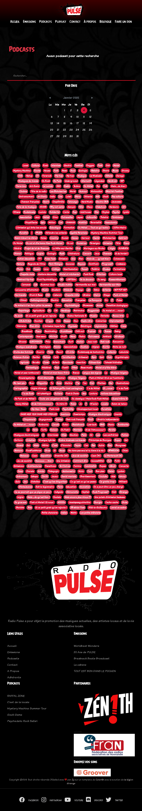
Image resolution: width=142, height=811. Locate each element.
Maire (97, 295)
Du (49, 310)
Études (106, 269)
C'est (54, 445)
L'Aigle (111, 248)
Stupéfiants (31, 222)
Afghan (95, 346)
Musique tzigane (119, 372)
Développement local (87, 409)
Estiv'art (123, 238)
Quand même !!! (119, 398)
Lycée (126, 212)
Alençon (71, 206)
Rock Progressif (100, 492)
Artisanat (83, 357)
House (47, 170)
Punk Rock (88, 274)
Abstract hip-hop (25, 279)
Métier (51, 222)
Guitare (58, 393)
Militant (123, 481)
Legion (40, 253)
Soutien (38, 321)
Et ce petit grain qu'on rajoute (41, 315)
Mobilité (83, 222)
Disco (89, 206)
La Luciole (48, 186)
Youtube (103, 476)
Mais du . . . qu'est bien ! (98, 258)
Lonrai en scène (118, 507)
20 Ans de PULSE (84, 652)
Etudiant (56, 289)
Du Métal (88, 186)
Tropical (91, 331)
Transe (107, 331)
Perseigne (95, 243)
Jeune (55, 476)
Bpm (94, 357)
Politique (29, 253)
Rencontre (118, 341)
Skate (111, 424)
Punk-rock (54, 409)
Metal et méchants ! (70, 274)
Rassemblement (117, 279)
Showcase (88, 305)
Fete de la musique (26, 206)
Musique (81, 175)
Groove (22, 341)
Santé (96, 238)
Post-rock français (75, 419)
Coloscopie (119, 258)
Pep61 (62, 253)
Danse (75, 238)
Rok (92, 383)
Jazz (37, 217)
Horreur (85, 238)
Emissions (19, 466)
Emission (107, 243)
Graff (64, 336)
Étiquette (42, 383)
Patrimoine (79, 310)
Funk (56, 170)
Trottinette (123, 424)
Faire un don (123, 22)
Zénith (45, 476)
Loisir (68, 196)
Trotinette (43, 424)
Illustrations (122, 383)
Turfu (44, 429)
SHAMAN (70, 222)
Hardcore (114, 206)
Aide (113, 476)
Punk (100, 165)
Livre (46, 269)
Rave (126, 243)
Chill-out (79, 331)
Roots (37, 170)
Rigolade (72, 326)
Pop (98, 186)
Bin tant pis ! (19, 383)
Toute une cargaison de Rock (53, 398)
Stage (107, 295)
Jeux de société (80, 455)
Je (80, 403)
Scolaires (81, 243)
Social (65, 238)
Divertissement (87, 476)
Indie (52, 196)
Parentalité (95, 222)
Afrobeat (119, 336)
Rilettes (101, 383)
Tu (52, 383)
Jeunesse (116, 201)
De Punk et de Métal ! (25, 398)
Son (62, 315)
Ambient (107, 336)
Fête (118, 243)
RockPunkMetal (33, 450)
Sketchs (20, 507)
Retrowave (94, 336)
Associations (70, 346)
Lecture (93, 393)
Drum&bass (66, 331)
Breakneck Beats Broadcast (91, 658)
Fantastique (32, 367)
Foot (89, 471)
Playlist (60, 22)
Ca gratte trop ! (107, 481)
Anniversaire (68, 471)
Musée (93, 315)
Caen (34, 455)
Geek (105, 196)
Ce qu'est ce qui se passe (83, 481)
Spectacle (68, 362)
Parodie (36, 362)
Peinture (18, 450)
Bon (110, 445)
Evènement (21, 476)
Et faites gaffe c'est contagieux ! (66, 388)
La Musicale (96, 175)
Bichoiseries (109, 238)
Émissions (29, 22)
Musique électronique (100, 414)
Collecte (111, 352)
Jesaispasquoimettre (79, 502)
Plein (84, 435)
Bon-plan (100, 471)
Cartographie (20, 388)
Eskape (34, 476)
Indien (64, 512)
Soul (72, 170)
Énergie (98, 502)
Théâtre (95, 269)
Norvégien (45, 346)
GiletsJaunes (25, 486)
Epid (102, 357)
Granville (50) (61, 455)
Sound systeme (26, 378)
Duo (76, 321)
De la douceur (87, 279)
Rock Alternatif (45, 378)
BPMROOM (113, 450)
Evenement (59, 341)
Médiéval (46, 367)
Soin (109, 357)
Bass (64, 170)
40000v (61, 502)
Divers (106, 170)
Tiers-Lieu (21, 186)
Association (25, 217)
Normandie (20, 295)
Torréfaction (68, 357)
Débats (108, 175)
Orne (55, 217)
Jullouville (92, 217)
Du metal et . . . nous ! (113, 310)
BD (61, 279)
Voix (58, 321)
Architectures (34, 466)
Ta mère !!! (61, 403)
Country (54, 238)
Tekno (96, 289)
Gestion (84, 346)
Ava (84, 393)
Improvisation (116, 321)
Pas (93, 445)
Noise (43, 238)
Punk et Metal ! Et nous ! (42, 502)
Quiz (17, 481)
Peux (31, 383)
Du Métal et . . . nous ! (24, 424)
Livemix (117, 414)
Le (28, 429)
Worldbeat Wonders (86, 646)
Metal (116, 165)
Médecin (68, 289)
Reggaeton (93, 310)
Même (45, 445)
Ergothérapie (122, 357)
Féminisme (117, 217)
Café (56, 357)
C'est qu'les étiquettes (55, 481)
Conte (66, 212)
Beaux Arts (118, 315)
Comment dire (80, 460)
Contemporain (25, 336)
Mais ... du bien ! (118, 186)
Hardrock (112, 181)
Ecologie (83, 170)
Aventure (65, 414)
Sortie (106, 346)
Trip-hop (59, 175)
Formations (119, 269)
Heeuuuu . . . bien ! (44, 460)
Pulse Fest (50, 258)
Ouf (109, 460)
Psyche (116, 212)
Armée (41, 471)
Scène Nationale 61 (76, 315)
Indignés (59, 492)
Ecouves (70, 263)
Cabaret (57, 295)
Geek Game (14, 715)
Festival (79, 165)
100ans (16, 212)
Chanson (107, 253)
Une (73, 258)
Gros (47, 450)
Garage (120, 175)
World (72, 191)
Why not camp (57, 206)
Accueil (15, 22)
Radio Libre (86, 321)
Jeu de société (24, 460)
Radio (67, 186)
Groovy (125, 170)
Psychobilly (68, 409)
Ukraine (86, 295)
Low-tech (91, 424)
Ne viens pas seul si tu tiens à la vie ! (86, 450)
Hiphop (29, 175)
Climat (23, 300)
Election (74, 435)
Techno (76, 186)
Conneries (101, 321)
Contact (75, 22)
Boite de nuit (119, 346)
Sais (59, 383)
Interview (55, 165)
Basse (67, 321)
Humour (83, 191)
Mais (36, 445)
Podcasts (45, 22)
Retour (53, 429)
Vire (78, 248)
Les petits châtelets (90, 512)
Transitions (50, 466)
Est (126, 440)
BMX (102, 424)
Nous (62, 450)
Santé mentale (68, 476)
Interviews (53, 435)
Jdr (88, 289)
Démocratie (72, 492)
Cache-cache (111, 502)
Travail (84, 269)
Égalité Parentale (78, 232)
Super (118, 440)
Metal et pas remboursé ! (27, 372)
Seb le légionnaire (45, 486)
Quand (20, 445)
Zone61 (55, 424)
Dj (100, 331)
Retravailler (67, 217)
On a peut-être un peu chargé (108, 486)
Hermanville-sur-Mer (109, 284)
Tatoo (58, 305)
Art (123, 206)
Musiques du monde (28, 181)
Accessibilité (97, 460)
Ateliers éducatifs (47, 274)
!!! (124, 460)
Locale (105, 403)
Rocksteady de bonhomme (91, 352)
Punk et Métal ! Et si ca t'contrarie (106, 378)
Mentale (77, 429)
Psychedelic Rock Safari (22, 721)
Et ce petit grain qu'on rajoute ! (51, 507)
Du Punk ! (65, 429)
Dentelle (105, 315)
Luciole (42, 212)
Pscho (82, 336)
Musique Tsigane (77, 378)
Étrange (124, 492)
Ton (85, 383)
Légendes (99, 181)
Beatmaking (51, 331)
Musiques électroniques (26, 435)
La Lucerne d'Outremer (27, 289)
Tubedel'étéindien (113, 362)
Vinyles (105, 212)
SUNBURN (123, 248)
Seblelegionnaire (38, 300)
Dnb (48, 295)
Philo (47, 341)
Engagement (45, 419)
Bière (77, 196)
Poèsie (57, 346)
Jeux (97, 253)
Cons (123, 326)
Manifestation (70, 269)
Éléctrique (86, 326)
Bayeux (81, 263)
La (106, 372)
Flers (60, 486)
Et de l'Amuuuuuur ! (95, 429)
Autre (101, 445)
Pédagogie (53, 471)
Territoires (64, 466)
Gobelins (35, 481)
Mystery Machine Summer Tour (107, 232)
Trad (57, 367)
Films (50, 352)
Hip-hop (70, 175)
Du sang (101, 279)
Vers (35, 429)
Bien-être (34, 326)
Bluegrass (120, 445)
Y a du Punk (122, 388)
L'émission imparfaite (54, 326)
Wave (72, 336)
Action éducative (26, 258)
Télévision (21, 326)
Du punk (18, 315)
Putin (117, 460)
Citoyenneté (29, 419)
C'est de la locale (18, 702)
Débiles (113, 326)
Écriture (18, 440)
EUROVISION (36, 341)
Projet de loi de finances (37, 248)
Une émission (63, 460)
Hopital (85, 492)
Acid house (85, 212)
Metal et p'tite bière (106, 367)
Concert (87, 253)
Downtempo (79, 414)
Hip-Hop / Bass (38, 409)
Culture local (115, 274)
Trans (73, 403)
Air (91, 435)
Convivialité (90, 466)
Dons (20, 471)
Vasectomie (111, 222)
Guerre (40, 352)
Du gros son (20, 502)
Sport (46, 201)
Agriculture (38, 310)
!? (112, 300)
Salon (111, 471)
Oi (43, 435)
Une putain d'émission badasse (109, 497)
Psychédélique (72, 305)
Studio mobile (65, 284)
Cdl (35, 284)
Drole (124, 502)
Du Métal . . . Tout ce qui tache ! (93, 227)
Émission (63, 258)
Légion (20, 497)
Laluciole (123, 352)
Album (112, 466)
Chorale (30, 471)
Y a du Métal (93, 388)
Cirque (49, 321)
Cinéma (23, 191)
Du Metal (17, 243)
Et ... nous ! (108, 388)
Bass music (86, 367)
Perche (112, 429)
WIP (122, 181)
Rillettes (101, 274)
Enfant (56, 362)
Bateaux (24, 455)
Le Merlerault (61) (113, 455)
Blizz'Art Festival (114, 191)
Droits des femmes (23, 352)
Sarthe (36, 357)
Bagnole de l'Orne (36, 263)
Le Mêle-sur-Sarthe (62, 248)
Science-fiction (21, 357)
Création (30, 440)
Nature (20, 263)
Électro (54, 300)
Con (86, 445)
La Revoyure (95, 300)
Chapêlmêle (58, 201)
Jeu (25, 481)
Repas (103, 466)
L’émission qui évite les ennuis (31, 227)
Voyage (79, 289)
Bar (111, 383)
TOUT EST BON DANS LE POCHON (95, 671)
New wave (41, 336)
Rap (75, 212)
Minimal (53, 336)
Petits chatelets (50, 512)
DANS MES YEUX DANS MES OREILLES (39, 414)
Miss (64, 435)
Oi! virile (70, 352)
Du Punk (57, 181)
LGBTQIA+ (71, 279)
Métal (46, 217)
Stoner (17, 253)
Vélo (81, 206)
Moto (81, 471)
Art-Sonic (34, 186)
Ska (96, 212)
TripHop (58, 419)
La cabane (80, 665)
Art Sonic (42, 196)
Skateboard (78, 424)
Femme (77, 466)
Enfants (106, 289)
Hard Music (86, 201)
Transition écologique (117, 305)
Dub (108, 165)
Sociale (57, 497)
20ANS (43, 206)
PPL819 (39, 232)
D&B (58, 186)
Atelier (80, 341)
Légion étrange (38, 388)
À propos (90, 22)
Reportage (23, 310)
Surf (70, 341)
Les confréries (110, 435)
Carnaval (26, 284)
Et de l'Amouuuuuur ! (42, 403)
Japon (80, 217)
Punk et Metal (120, 295)
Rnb (28, 269)
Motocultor (96, 191)
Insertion (81, 362)
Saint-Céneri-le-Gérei (26, 238)
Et (55, 450)
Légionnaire (100, 326)
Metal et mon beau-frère (56, 372)
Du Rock (46, 181)
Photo (20, 269)
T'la (77, 383)
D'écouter (66, 445)
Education (71, 486)
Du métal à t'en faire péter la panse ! (33, 305)
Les (98, 435)
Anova (99, 305)
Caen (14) (96, 455)
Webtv (74, 512)
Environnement (26, 196)
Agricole (24, 362)
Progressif (107, 263)
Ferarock (46, 175)
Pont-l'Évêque (55, 263)
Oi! (37, 175)
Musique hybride (47, 440)
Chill (20, 175)
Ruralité (24, 232)
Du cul (70, 243)
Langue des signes (92, 372)
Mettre (68, 383)
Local (25, 165)
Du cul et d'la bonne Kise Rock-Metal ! (44, 243)
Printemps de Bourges (100, 440)
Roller (65, 424)
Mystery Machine (22, 170)
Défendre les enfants (56, 232)
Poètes (46, 357)
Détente (88, 196)
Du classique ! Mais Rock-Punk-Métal (90, 398)
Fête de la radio (38, 191)
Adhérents (14, 677)
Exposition (46, 455)
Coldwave (120, 263)
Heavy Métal (22, 403)
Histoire (95, 170)
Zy (73, 779)
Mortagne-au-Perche (94, 248)
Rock (45, 165)
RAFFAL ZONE (16, 696)
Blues (115, 170)
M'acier (94, 403)
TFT (39, 258)
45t (97, 196)
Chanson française (30, 201)
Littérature (73, 253)
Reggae (90, 165)
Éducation (67, 300)
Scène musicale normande (72, 440)
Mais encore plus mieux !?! (78, 497)
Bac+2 (59, 352)
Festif (65, 367)
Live (60, 196)
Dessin (37, 269)
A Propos (13, 671)
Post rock (104, 341)
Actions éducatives (110, 393)
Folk (105, 186)
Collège (56, 269)
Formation (69, 227)
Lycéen (121, 471)
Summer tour (47, 284)
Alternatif (86, 181)
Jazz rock (92, 341)
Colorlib (100, 779)
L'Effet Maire (119, 227)
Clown (46, 362)
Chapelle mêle (72, 295)
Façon (78, 445)
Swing (117, 331)
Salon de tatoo (119, 403)
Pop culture (117, 196)
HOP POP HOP (120, 289)
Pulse (119, 300)
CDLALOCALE (25, 321)
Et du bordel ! (121, 253)
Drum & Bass (36, 295)
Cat (60, 222)
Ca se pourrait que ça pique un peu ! (33, 492)
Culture (35, 165)
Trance (76, 372)
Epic (43, 222)
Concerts (123, 466)
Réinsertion (95, 362)
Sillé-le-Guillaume (97, 507)
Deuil (90, 419)
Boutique (105, 22)
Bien (81, 258)
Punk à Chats (72, 393)
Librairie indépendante (108, 419)
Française (80, 300)
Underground (71, 181)
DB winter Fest (77, 507)
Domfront (93, 263)
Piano (38, 331)
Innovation (85, 486)
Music (45, 289)
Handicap (65, 310)
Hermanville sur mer (86, 284)
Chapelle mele (27, 274)
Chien (125, 450)
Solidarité (55, 212)
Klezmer (61, 378)
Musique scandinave (26, 346)
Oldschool (101, 206)
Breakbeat (27, 331)
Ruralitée (106, 409)
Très (30, 507)
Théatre (104, 217)
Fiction (124, 435)
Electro (67, 165)
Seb (114, 492)
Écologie (51, 253)
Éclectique (55, 227)
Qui (28, 445)
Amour (122, 476)
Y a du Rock (27, 393)
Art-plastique (44, 393)
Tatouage (73, 201)
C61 (55, 310)
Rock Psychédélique (47, 279)
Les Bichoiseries (58, 191)
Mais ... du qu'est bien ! (38, 497)
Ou (106, 300)
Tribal (74, 367)
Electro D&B (102, 201)
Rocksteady (29, 212)
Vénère (17, 248)
